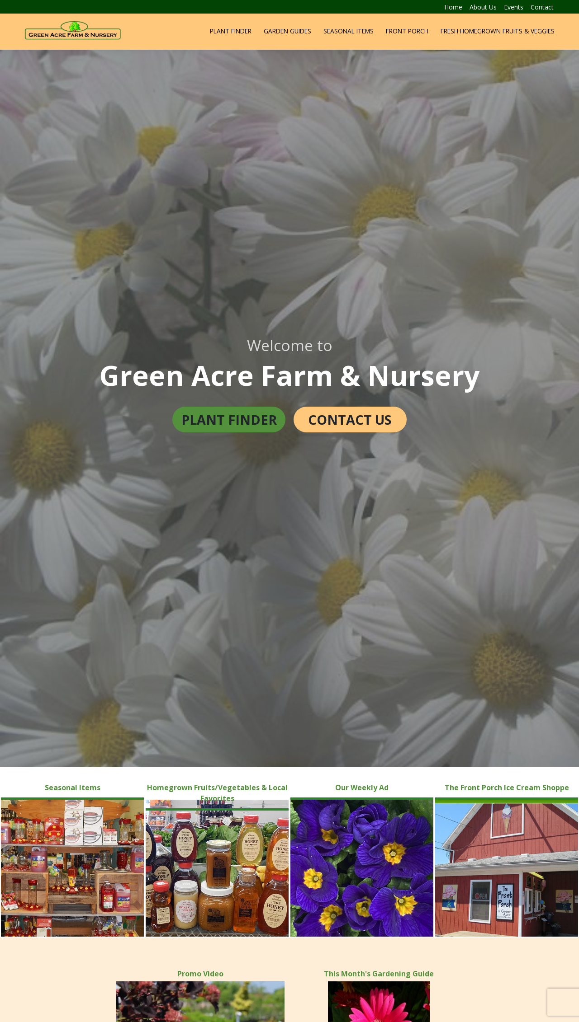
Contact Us (350, 419)
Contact (542, 7)
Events (513, 7)
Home (453, 7)
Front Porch (407, 31)
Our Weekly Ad (362, 787)
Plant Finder (231, 31)
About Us (483, 7)
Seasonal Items (348, 31)
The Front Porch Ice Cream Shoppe (507, 787)
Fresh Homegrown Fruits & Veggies (498, 31)
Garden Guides (287, 31)
